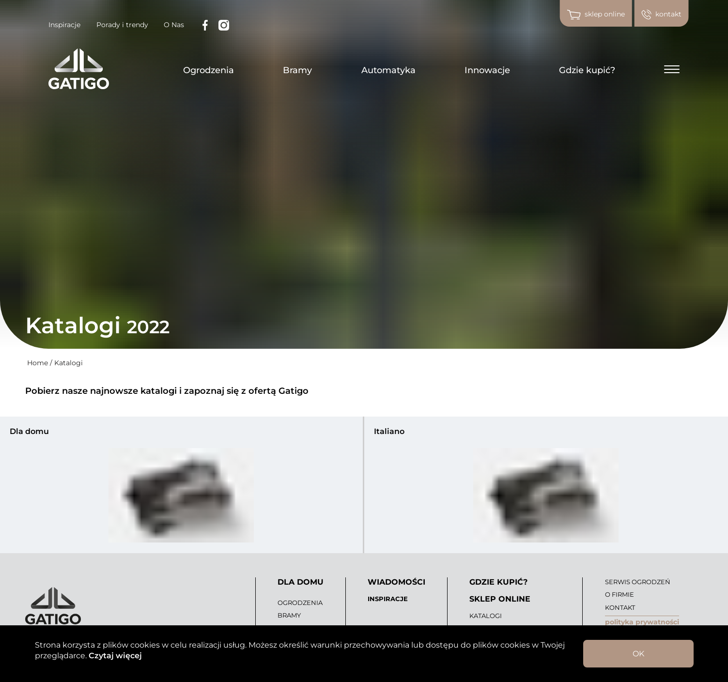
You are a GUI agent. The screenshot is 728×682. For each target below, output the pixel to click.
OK (638, 653)
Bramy (297, 70)
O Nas (174, 24)
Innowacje (487, 70)
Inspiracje (64, 24)
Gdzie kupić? (587, 70)
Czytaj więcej (114, 655)
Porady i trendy (122, 24)
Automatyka (388, 70)
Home (37, 362)
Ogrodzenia (208, 70)
